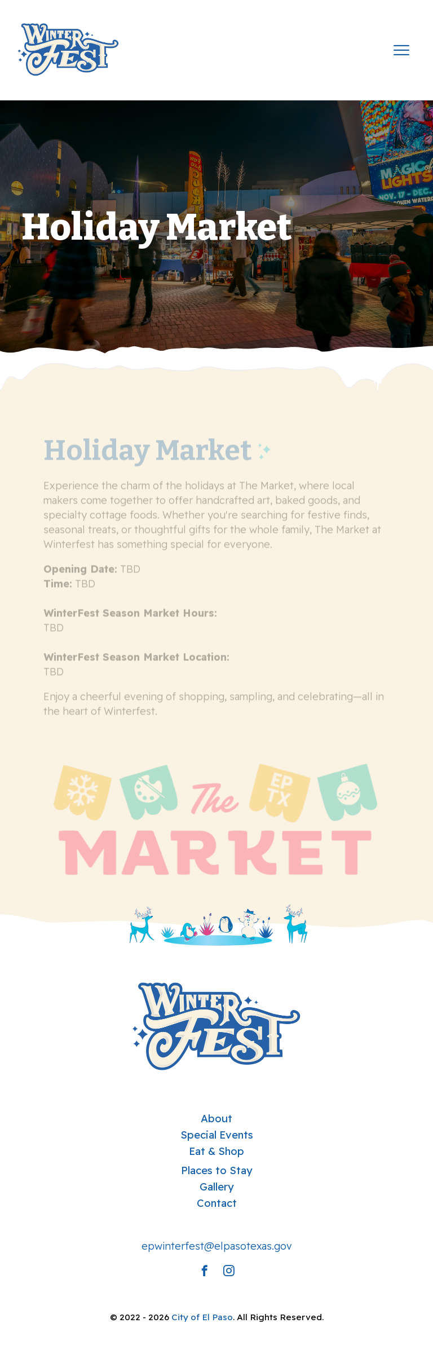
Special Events (216, 1134)
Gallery (217, 1186)
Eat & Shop (216, 1151)
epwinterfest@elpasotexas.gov (217, 1246)
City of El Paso (202, 1316)
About (216, 1118)
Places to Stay (217, 1170)
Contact (217, 1203)
